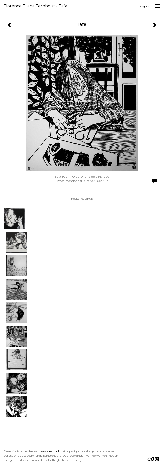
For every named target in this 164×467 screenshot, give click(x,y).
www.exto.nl (49, 451)
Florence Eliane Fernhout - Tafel (36, 6)
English (144, 6)
